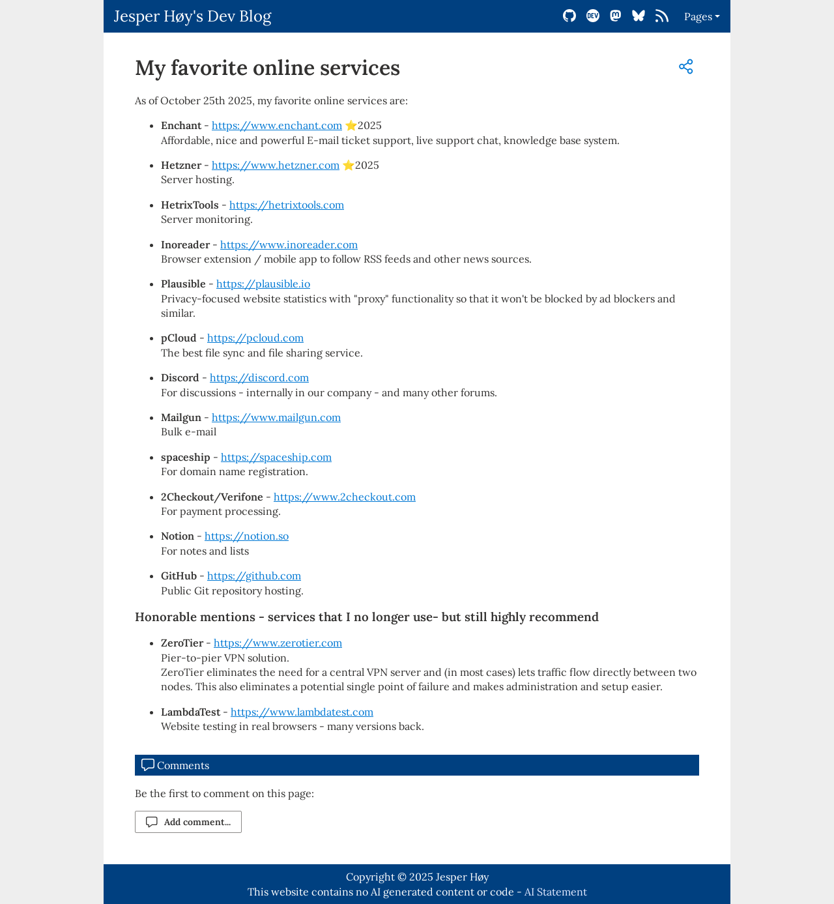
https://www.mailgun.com (276, 417)
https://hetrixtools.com (286, 204)
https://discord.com (259, 377)
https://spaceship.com (276, 456)
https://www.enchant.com (277, 125)
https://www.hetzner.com (275, 164)
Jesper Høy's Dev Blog (192, 16)
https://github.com (254, 575)
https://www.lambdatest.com (302, 711)
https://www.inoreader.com (289, 244)
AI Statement (556, 891)
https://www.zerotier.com (278, 642)
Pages (698, 16)
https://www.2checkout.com (345, 496)
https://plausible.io (263, 283)
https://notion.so (247, 535)
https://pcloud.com (255, 337)
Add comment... (188, 822)
